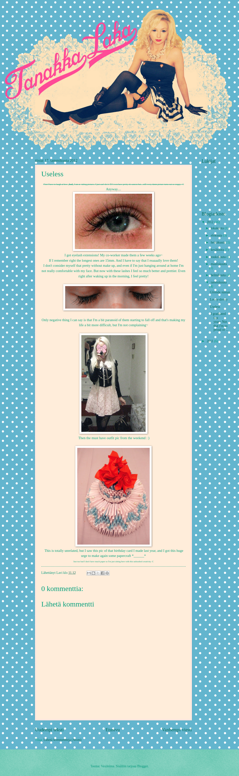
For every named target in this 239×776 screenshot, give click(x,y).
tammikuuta (219, 282)
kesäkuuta (218, 249)
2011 (210, 341)
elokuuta (217, 235)
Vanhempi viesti (177, 729)
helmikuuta (219, 275)
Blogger (142, 766)
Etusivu (112, 729)
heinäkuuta (218, 242)
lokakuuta (218, 228)
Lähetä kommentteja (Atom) (62, 740)
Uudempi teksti (49, 729)
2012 (210, 222)
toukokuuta (219, 257)
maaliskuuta (219, 264)
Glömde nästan (220, 292)
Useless (215, 307)
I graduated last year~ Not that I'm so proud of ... (219, 322)
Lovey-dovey (219, 299)
